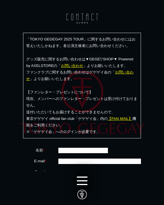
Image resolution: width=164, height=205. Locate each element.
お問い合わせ (72, 65)
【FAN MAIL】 (120, 118)
